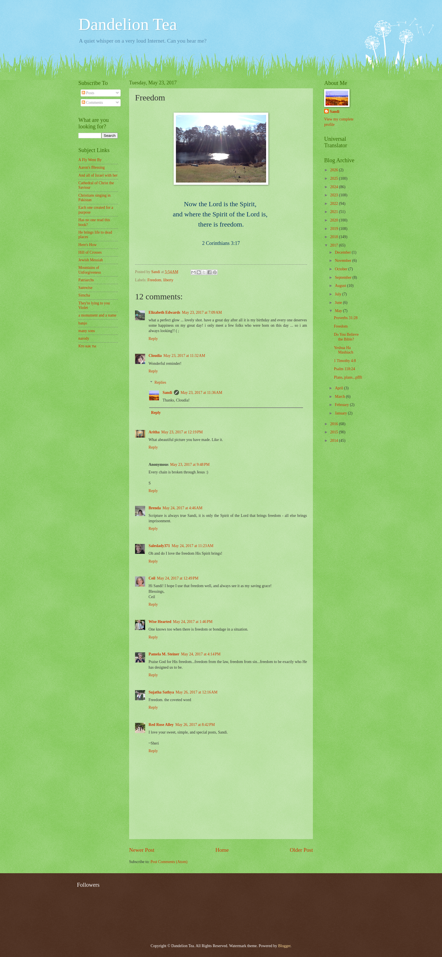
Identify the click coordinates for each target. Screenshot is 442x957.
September (343, 277)
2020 (334, 220)
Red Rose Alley (161, 725)
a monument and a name (97, 315)
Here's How (87, 245)
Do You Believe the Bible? (346, 336)
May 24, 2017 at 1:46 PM (193, 622)
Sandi (167, 392)
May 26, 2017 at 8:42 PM (195, 725)
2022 (334, 203)
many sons (86, 331)
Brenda (155, 508)
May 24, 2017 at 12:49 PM (177, 578)
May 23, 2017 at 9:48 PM (190, 464)
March (340, 396)
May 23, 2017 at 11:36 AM (201, 392)
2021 (334, 212)
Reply (153, 339)
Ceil (152, 578)
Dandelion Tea (127, 24)
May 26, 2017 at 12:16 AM (197, 692)
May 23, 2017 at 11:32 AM (184, 356)
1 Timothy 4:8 (345, 361)
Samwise (85, 288)
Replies (160, 382)
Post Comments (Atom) (169, 862)
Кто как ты (87, 346)
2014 (334, 440)
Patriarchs (86, 280)
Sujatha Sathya (161, 692)
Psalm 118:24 (344, 369)
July (338, 294)
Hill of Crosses (90, 252)
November (343, 260)
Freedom (154, 280)
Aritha (154, 432)
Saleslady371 (159, 546)
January (341, 413)
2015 (334, 432)
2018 (334, 237)
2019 (334, 229)
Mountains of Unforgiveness (89, 270)
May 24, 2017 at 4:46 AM (182, 508)
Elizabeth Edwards (164, 312)
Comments (92, 102)
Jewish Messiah (90, 260)
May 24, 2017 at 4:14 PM (200, 654)
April (339, 388)
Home (222, 850)
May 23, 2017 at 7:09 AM (202, 312)
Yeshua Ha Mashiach (343, 350)
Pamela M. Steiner (164, 654)
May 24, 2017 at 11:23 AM (192, 546)
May (339, 311)
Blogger (284, 946)
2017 (334, 245)
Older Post (301, 850)
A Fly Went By (90, 160)
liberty (168, 280)
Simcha (84, 295)
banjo (82, 323)
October (341, 269)
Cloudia (155, 356)
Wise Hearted (160, 622)
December (343, 252)
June (339, 302)
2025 (334, 178)
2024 (334, 187)
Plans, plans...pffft (348, 377)
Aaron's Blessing (91, 167)
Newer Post (141, 850)
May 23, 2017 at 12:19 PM (182, 432)
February (342, 405)
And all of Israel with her (98, 175)
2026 (334, 170)
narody (83, 338)
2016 (334, 424)
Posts (88, 93)
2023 (334, 195)
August (341, 286)
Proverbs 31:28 (345, 318)
